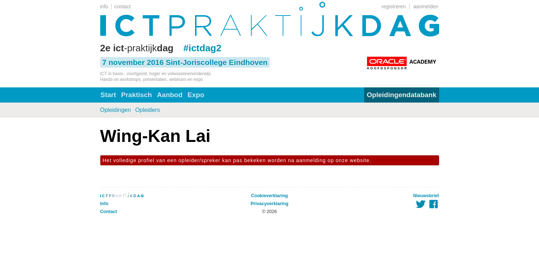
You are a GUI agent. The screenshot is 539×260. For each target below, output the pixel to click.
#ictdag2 (202, 48)
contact (122, 6)
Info (104, 203)
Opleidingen (115, 110)
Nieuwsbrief (426, 195)
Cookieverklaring (269, 195)
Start (108, 95)
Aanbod (169, 95)
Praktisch (136, 95)
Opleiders (147, 110)
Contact (108, 211)
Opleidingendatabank (401, 95)
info (104, 6)
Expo (195, 95)
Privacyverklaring (269, 203)
